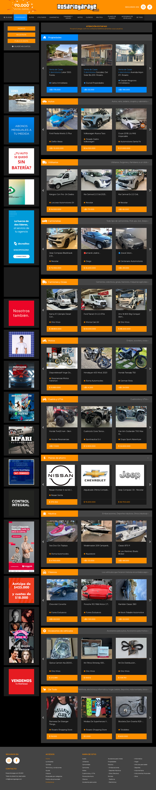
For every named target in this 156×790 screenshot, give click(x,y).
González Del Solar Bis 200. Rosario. (96, 72)
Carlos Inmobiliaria (58, 83)
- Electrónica (112, 782)
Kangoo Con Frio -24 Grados (61, 194)
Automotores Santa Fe (129, 141)
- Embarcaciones (113, 767)
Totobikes (123, 730)
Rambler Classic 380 (127, 604)
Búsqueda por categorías (54, 776)
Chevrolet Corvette (57, 604)
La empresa (49, 762)
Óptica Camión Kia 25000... (61, 663)
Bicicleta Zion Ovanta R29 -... (131, 721)
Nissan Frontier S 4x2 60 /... (61, 490)
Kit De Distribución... (127, 663)
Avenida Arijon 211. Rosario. (130, 72)
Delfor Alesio (56, 141)
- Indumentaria (139, 770)
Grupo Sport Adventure (129, 439)
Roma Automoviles (93, 381)
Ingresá (21, 28)
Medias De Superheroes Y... (96, 721)
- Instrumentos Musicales (142, 773)
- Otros (136, 776)
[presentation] (43, 68)
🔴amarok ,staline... (92, 253)
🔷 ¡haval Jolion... (125, 253)
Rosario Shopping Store (60, 730)
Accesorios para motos (137, 631)
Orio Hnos (54, 322)
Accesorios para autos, (117, 631)
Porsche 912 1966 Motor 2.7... (96, 604)
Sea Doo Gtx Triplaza (58, 545)
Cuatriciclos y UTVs (88, 773)
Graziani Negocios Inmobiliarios (127, 81)
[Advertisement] (21, 67)
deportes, (125, 689)
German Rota (125, 381)
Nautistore (89, 554)
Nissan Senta (56, 495)
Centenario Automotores (130, 261)
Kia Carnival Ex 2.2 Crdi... (128, 194)
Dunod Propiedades (94, 83)
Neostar (88, 202)
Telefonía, (82, 689)
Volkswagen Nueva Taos (94, 133)
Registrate (21, 35)
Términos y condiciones (54, 767)
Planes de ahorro (88, 776)
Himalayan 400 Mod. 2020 (95, 373)
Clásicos (85, 779)
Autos (84, 759)
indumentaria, (136, 689)
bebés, (118, 689)
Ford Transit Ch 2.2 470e (94, 314)
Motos (84, 770)
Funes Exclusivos (57, 612)
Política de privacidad (53, 779)
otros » (145, 689)
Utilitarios (85, 762)
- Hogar (136, 762)
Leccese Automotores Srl (61, 202)
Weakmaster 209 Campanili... (96, 545)
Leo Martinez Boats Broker (128, 552)
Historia (48, 773)
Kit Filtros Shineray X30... (94, 663)
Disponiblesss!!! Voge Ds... (60, 373)
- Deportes (137, 767)
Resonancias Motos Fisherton (59, 379)
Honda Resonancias (59, 439)
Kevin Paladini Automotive (131, 612)
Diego (87, 261)
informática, (103, 689)
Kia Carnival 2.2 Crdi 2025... (95, 194)
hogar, (111, 689)
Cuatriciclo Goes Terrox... (94, 431)
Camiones (85, 767)
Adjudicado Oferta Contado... (96, 490)
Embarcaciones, (109, 513)
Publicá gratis (21, 41)
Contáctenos (50, 782)
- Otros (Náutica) (113, 773)
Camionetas (86, 764)
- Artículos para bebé (140, 764)
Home (48, 759)
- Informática (138, 759)
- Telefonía (111, 779)
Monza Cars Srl (91, 322)
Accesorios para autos (89, 782)
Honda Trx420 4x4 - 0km (60, 431)
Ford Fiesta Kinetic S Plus (60, 133)
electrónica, (92, 689)
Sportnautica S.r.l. (92, 439)
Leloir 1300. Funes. (60, 72)
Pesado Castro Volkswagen (91, 140)
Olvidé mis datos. (21, 46)
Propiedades (112, 762)
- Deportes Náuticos (114, 770)
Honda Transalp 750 (127, 373)
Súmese (48, 764)
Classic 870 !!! (124, 545)
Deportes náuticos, (125, 513)
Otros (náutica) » (141, 513)
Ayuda (48, 770)
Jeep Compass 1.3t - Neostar (130, 490)
